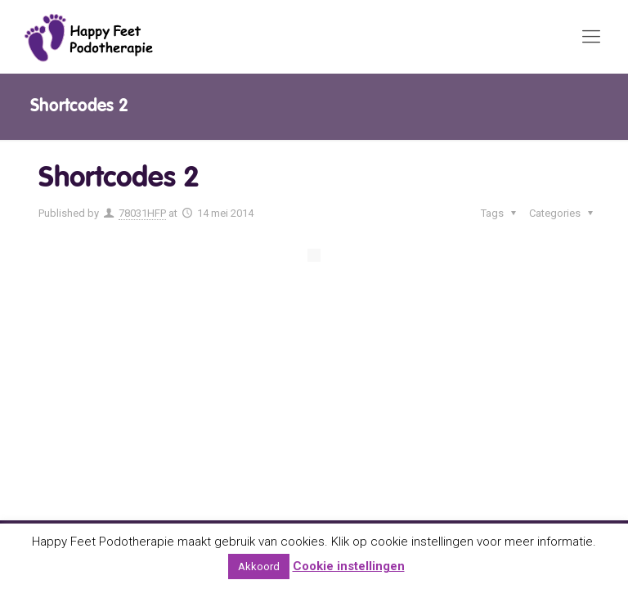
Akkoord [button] (259, 566)
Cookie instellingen (349, 566)
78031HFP (142, 213)
